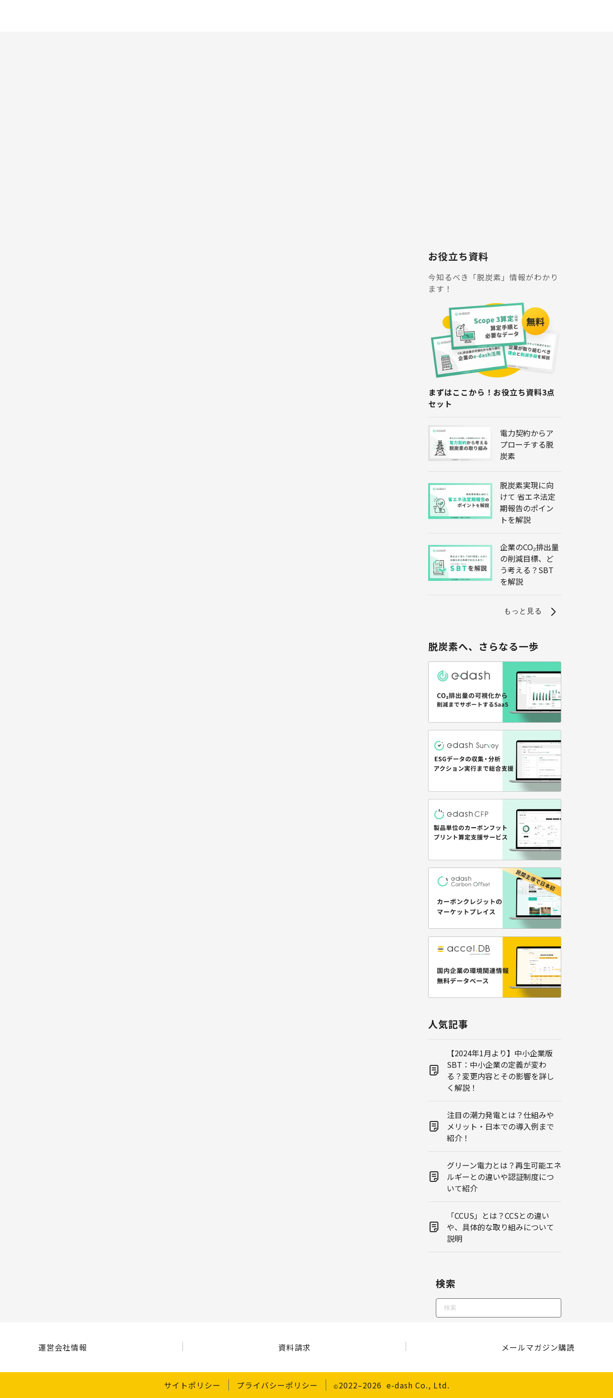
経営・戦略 (440, 44)
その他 (578, 44)
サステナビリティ (512, 44)
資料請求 (294, 1347)
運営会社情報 (62, 1347)
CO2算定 (133, 44)
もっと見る (531, 611)
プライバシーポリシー (277, 1385)
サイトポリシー (192, 1385)
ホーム (34, 44)
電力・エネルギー (367, 44)
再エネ (302, 44)
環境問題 (250, 44)
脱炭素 (82, 44)
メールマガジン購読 (538, 1347)
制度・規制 (192, 44)
